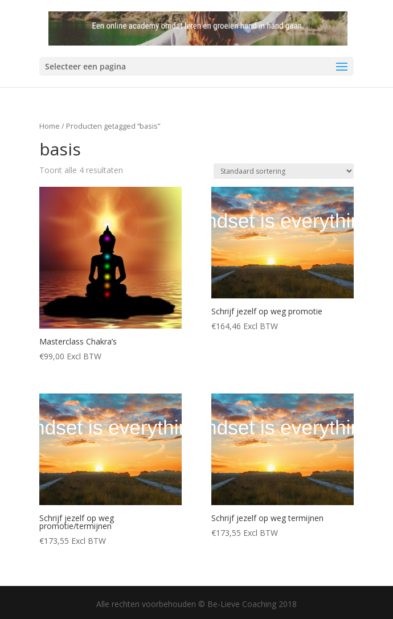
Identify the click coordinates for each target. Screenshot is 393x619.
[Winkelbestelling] (284, 171)
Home (49, 126)
